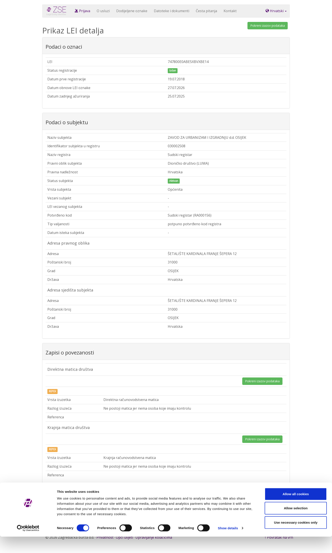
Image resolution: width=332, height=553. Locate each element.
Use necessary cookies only (295, 539)
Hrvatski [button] (276, 10)
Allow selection (295, 525)
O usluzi (103, 10)
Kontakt (230, 10)
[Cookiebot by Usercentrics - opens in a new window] (28, 544)
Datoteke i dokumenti (171, 10)
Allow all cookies (296, 510)
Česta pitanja (206, 10)
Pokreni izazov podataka (267, 25)
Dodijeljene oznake (131, 10)
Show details (228, 544)
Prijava (82, 10)
